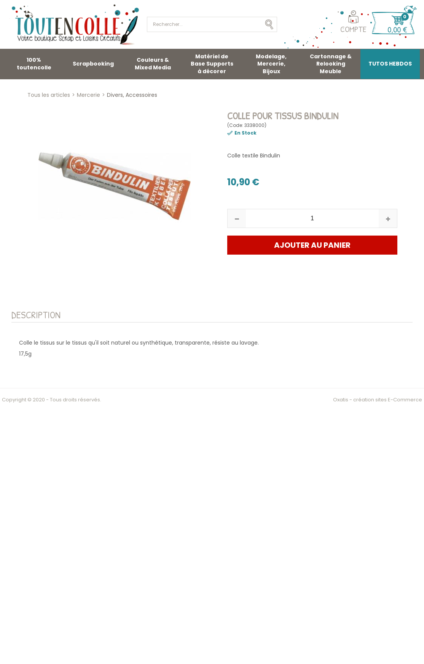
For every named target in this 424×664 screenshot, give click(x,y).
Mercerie (88, 95)
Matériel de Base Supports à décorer (212, 64)
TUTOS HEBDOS (390, 63)
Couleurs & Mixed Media (153, 63)
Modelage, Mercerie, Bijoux (271, 64)
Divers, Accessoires (132, 95)
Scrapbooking (93, 63)
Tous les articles (48, 95)
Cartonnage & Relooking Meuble (331, 64)
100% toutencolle (34, 63)
